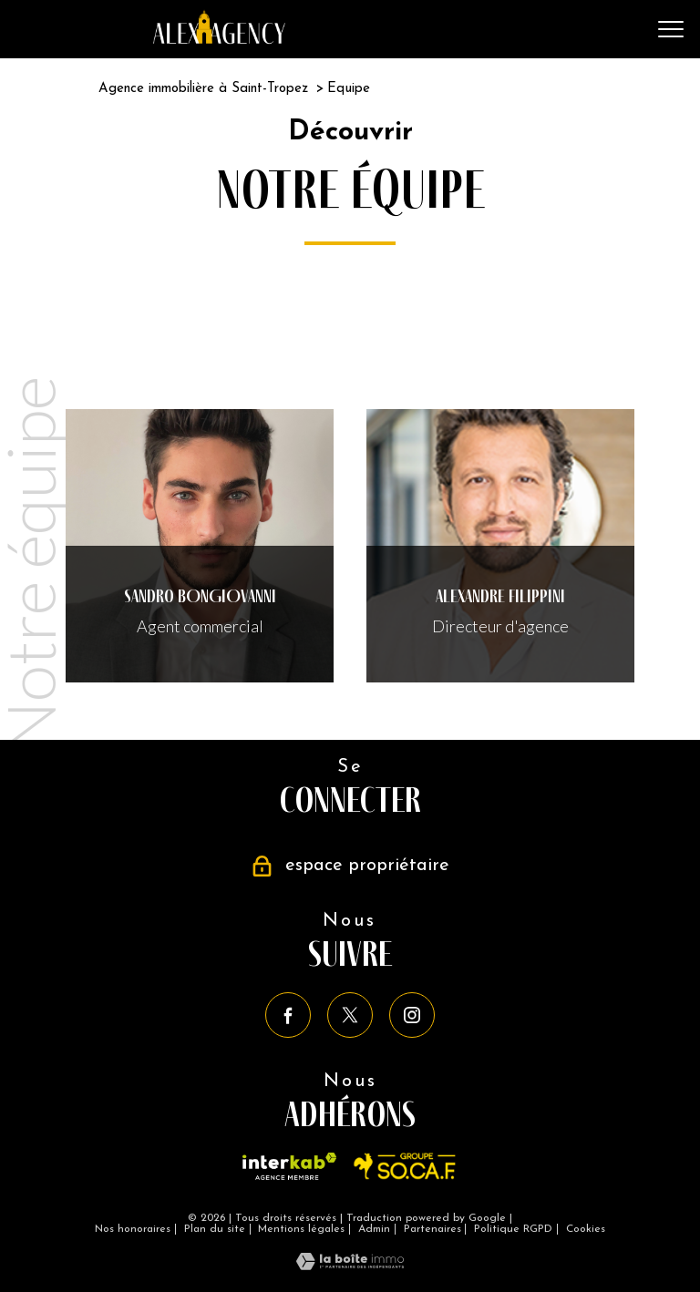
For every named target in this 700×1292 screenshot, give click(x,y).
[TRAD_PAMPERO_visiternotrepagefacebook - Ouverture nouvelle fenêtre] (288, 1015)
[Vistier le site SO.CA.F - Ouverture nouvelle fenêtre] (405, 1166)
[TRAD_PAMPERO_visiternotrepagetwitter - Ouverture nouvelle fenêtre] (350, 1015)
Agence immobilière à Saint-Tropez (203, 89)
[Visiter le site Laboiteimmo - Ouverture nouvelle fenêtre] (350, 1264)
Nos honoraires (132, 1229)
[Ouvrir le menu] (671, 29)
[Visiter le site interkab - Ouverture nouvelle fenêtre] (289, 1166)
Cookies (585, 1229)
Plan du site (214, 1229)
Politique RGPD (513, 1229)
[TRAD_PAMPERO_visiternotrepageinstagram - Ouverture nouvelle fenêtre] (412, 1015)
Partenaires (432, 1229)
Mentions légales (301, 1229)
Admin (374, 1229)
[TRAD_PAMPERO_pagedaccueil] (219, 38)
